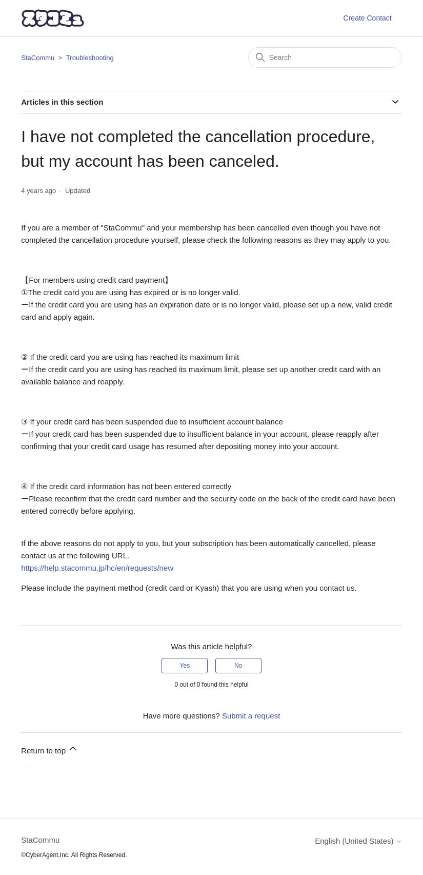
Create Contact (368, 18)
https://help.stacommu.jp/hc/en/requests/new (97, 567)
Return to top (49, 749)
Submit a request (251, 715)
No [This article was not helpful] (238, 665)
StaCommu (37, 58)
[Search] (325, 57)
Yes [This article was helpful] (185, 665)
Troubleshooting (90, 58)
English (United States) (358, 841)
